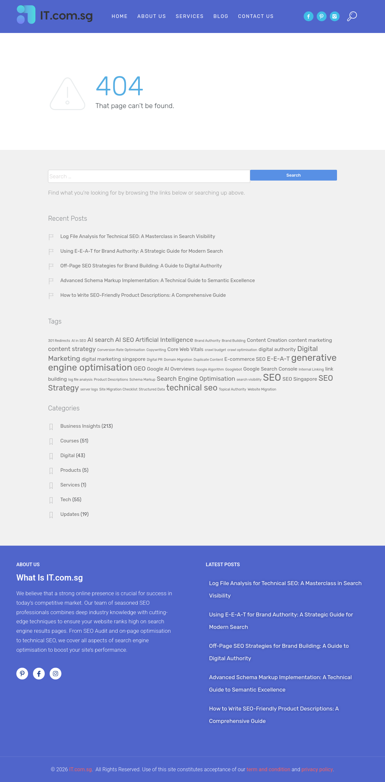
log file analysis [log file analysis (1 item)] (80, 379)
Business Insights (80, 426)
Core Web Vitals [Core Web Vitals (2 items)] (185, 349)
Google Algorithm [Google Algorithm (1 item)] (210, 369)
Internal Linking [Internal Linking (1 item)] (311, 369)
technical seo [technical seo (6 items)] (191, 387)
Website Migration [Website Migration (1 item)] (262, 389)
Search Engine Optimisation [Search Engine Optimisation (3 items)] (196, 378)
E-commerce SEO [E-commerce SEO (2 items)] (244, 359)
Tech (65, 500)
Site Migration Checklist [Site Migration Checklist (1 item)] (118, 389)
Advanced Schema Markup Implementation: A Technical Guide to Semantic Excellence (157, 280)
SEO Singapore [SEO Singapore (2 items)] (299, 379)
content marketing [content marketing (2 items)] (310, 340)
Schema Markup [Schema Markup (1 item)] (142, 379)
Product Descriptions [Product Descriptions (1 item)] (111, 379)
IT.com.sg (80, 769)
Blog (221, 16)
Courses (69, 441)
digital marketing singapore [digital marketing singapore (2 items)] (114, 359)
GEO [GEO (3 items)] (140, 368)
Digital (67, 455)
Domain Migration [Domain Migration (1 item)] (178, 360)
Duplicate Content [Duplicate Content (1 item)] (208, 360)
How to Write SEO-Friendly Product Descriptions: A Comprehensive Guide (143, 295)
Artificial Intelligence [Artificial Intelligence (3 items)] (164, 339)
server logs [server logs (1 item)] (89, 389)
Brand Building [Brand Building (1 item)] (234, 341)
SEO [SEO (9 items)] (272, 377)
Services (190, 16)
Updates (70, 514)
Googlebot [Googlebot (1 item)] (233, 369)
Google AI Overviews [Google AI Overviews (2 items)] (171, 369)
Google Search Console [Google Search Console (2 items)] (270, 369)
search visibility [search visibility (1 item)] (249, 379)
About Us (152, 16)
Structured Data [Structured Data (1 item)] (152, 389)
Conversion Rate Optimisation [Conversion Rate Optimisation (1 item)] (121, 350)
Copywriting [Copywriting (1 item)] (156, 350)
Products (70, 470)
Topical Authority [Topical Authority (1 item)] (232, 389)
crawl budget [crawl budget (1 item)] (215, 350)
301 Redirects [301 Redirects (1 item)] (59, 341)
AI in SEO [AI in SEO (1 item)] (79, 341)
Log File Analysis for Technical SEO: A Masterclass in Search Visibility (137, 236)
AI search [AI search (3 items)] (101, 339)
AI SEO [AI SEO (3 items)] (124, 339)
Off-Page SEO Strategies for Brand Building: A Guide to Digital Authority (141, 266)
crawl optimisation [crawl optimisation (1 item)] (242, 350)
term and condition (268, 769)
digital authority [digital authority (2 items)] (277, 349)
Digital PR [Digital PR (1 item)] (155, 360)
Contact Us (256, 16)
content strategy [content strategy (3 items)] (72, 349)
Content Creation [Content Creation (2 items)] (267, 340)
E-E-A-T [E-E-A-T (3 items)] (278, 358)
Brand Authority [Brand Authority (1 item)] (207, 341)
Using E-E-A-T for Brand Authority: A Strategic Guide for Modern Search (141, 251)
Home (120, 16)
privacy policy (317, 769)
